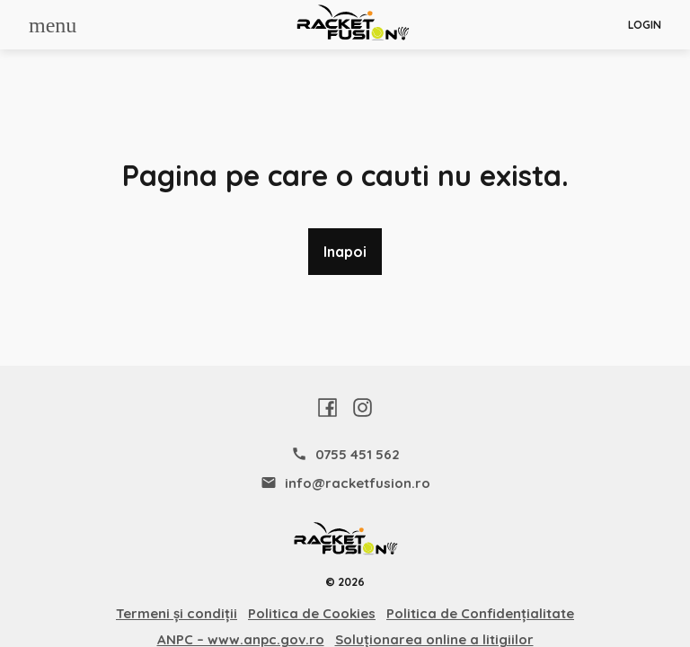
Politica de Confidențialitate (480, 613)
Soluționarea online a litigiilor (434, 639)
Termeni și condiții (176, 613)
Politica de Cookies (312, 613)
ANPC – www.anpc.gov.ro (240, 639)
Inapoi (345, 252)
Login (644, 25)
